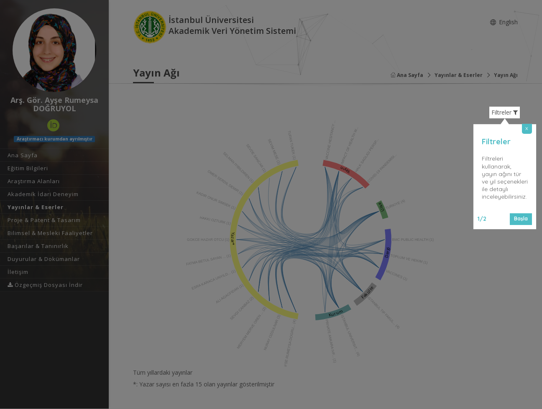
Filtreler (504, 112)
